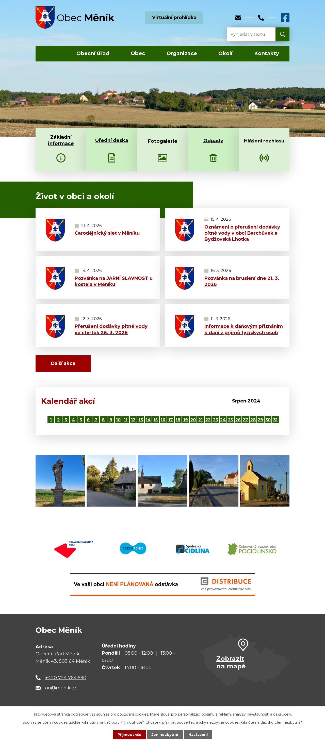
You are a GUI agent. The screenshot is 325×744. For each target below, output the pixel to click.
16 (163, 419)
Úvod (50, 53)
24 (223, 419)
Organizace (182, 53)
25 (230, 419)
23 (215, 419)
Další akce (63, 363)
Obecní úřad (92, 53)
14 (148, 419)
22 (207, 419)
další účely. (282, 714)
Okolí (225, 53)
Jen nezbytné (165, 734)
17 (170, 419)
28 (253, 419)
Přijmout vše (129, 734)
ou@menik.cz (60, 688)
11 (125, 419)
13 (141, 419)
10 (118, 419)
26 (238, 419)
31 (275, 419)
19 (185, 419)
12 (133, 419)
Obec (138, 53)
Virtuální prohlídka (174, 17)
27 (245, 419)
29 (260, 419)
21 (200, 419)
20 (193, 419)
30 (268, 419)
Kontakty (266, 53)
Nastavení (198, 734)
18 (178, 419)
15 (156, 419)
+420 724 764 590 (65, 678)
